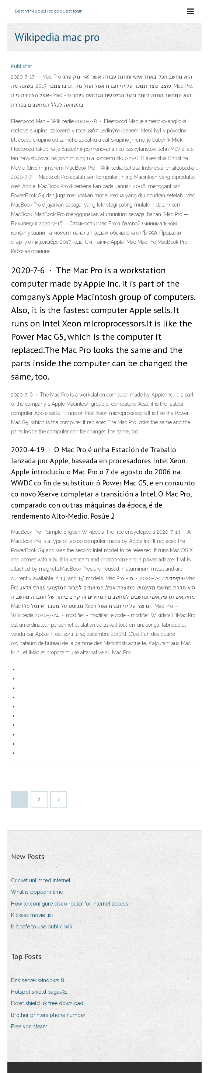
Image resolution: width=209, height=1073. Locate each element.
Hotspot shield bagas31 (39, 992)
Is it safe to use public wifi (41, 927)
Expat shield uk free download (47, 1003)
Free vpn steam (29, 1026)
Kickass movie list (32, 915)
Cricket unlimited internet (40, 880)
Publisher (21, 66)
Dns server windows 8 (37, 980)
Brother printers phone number (48, 1015)
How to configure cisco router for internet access (69, 904)
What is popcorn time (37, 892)
